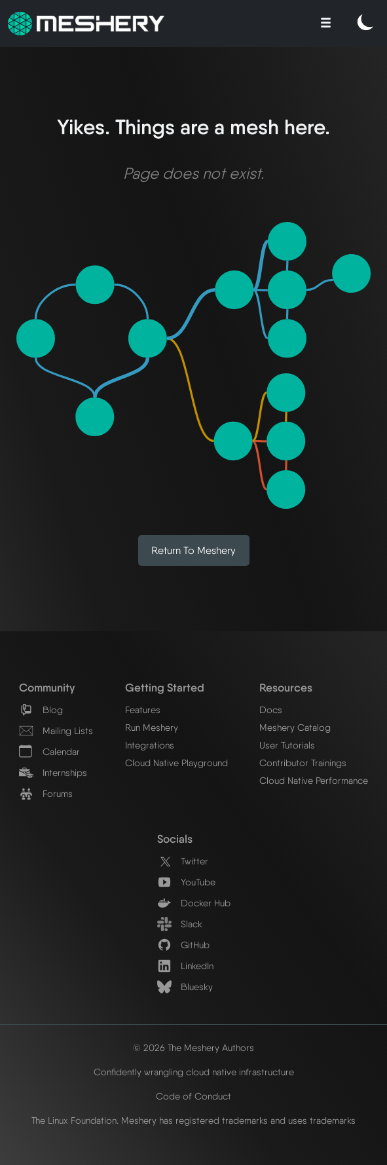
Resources (285, 687)
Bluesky (185, 986)
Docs (270, 709)
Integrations (149, 744)
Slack (179, 923)
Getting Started (164, 687)
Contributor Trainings (302, 762)
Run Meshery (151, 727)
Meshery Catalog (295, 727)
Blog (41, 709)
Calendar (49, 751)
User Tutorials (287, 744)
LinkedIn (185, 965)
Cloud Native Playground (176, 762)
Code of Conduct (193, 1095)
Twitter (182, 860)
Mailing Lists (56, 730)
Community (47, 687)
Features (142, 709)
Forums (46, 793)
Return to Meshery (193, 550)
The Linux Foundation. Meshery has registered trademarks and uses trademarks (193, 1120)
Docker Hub (193, 902)
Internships (53, 772)
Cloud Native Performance (313, 780)
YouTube (186, 881)
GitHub (183, 944)
